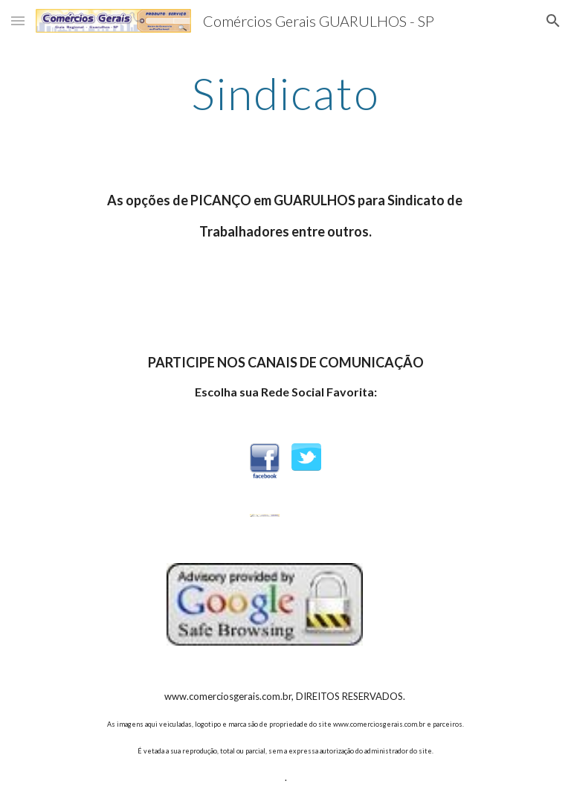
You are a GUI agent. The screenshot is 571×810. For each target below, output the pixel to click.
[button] (18, 20)
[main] (285, 92)
